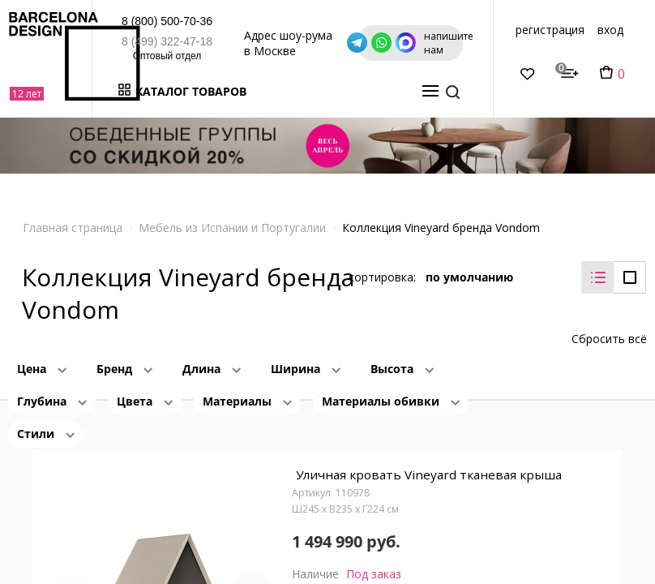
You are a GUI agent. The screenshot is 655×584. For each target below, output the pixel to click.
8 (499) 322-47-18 (155, 41)
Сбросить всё (609, 326)
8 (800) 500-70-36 (155, 21)
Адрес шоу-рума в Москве (364, 42)
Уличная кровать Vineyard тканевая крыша (430, 466)
